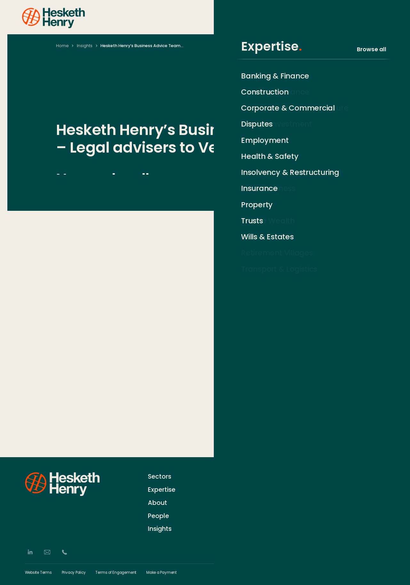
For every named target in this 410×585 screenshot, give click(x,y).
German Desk (240, 523)
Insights (377, 16)
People (317, 16)
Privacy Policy (74, 573)
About (347, 16)
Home (62, 45)
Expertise (285, 16)
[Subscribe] (382, 488)
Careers (233, 500)
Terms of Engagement (115, 573)
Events (231, 512)
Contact (234, 476)
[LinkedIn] (30, 552)
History (232, 488)
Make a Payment (161, 573)
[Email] (47, 552)
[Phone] (64, 552)
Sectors (251, 16)
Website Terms (38, 573)
